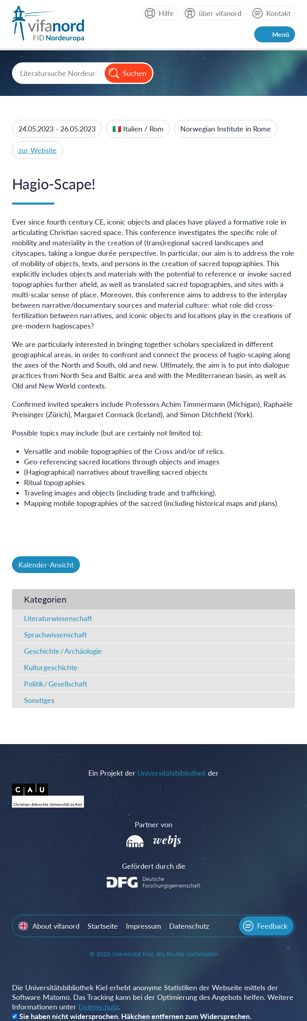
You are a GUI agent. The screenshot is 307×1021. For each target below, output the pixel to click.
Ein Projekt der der (153, 772)
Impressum (143, 925)
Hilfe (166, 13)
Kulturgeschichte (51, 667)
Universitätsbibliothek (172, 772)
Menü (280, 34)
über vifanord (220, 13)
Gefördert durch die (153, 866)
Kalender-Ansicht (46, 564)
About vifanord (56, 925)
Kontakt (278, 13)
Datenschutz (189, 925)
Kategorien (45, 599)
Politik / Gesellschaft (55, 683)
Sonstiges (39, 700)
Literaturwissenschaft (58, 618)
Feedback (272, 925)
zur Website (37, 150)
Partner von (153, 824)
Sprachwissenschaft (55, 634)
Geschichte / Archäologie (63, 651)
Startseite (103, 925)
